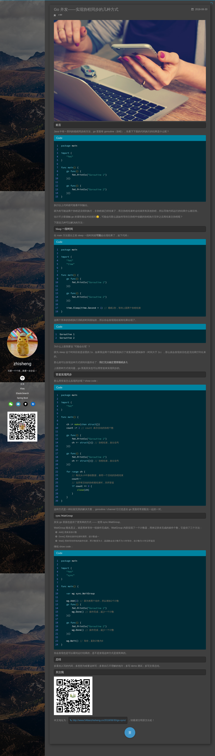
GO (61, 15)
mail (18, 404)
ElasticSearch (22, 393)
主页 (22, 384)
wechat (11, 404)
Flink (22, 388)
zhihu (33, 404)
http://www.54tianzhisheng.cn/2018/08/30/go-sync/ (99, 720)
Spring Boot (22, 398)
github (25, 404)
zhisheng (22, 363)
